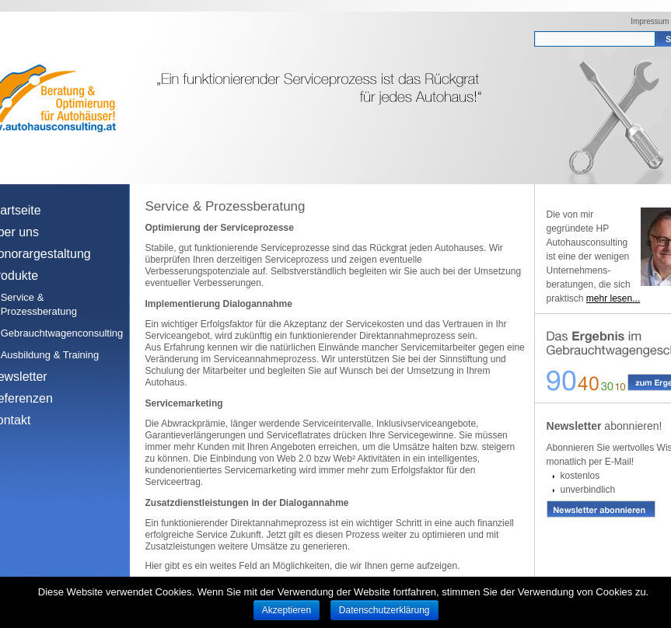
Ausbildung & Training (50, 355)
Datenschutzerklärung (384, 610)
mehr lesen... (613, 298)
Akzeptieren (286, 610)
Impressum (650, 21)
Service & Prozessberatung (39, 304)
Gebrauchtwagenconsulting (57, 333)
